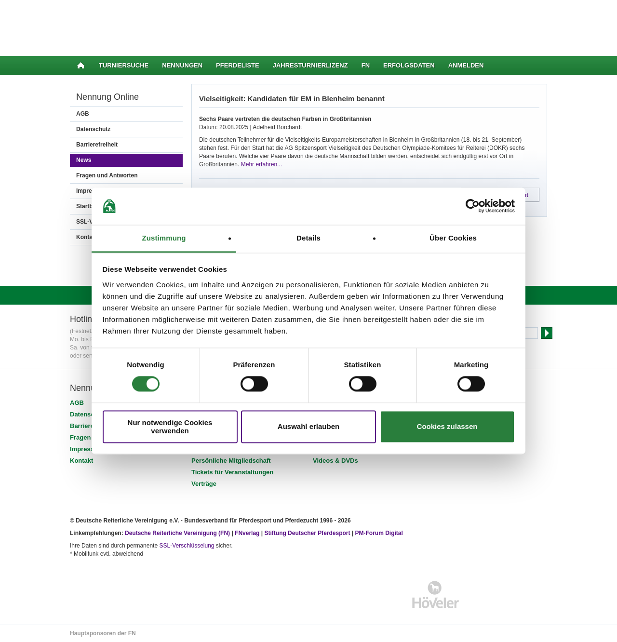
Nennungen (182, 65)
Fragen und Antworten (107, 175)
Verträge (203, 483)
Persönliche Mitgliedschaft (231, 460)
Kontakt (81, 460)
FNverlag (248, 533)
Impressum (86, 449)
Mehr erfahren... (261, 164)
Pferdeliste (237, 65)
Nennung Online (107, 97)
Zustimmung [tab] (164, 238)
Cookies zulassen (447, 427)
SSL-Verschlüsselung (186, 545)
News (83, 160)
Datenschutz (93, 129)
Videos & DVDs (335, 460)
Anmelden (466, 65)
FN (366, 65)
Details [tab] (308, 238)
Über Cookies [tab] (453, 238)
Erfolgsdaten (409, 65)
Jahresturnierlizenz (310, 65)
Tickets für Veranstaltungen (232, 472)
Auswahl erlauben (308, 427)
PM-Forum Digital (379, 533)
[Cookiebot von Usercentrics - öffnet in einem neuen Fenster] (472, 206)
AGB (82, 113)
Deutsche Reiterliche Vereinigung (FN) (177, 533)
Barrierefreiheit (97, 144)
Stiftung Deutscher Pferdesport (307, 533)
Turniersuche (123, 65)
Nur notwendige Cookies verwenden (170, 426)
